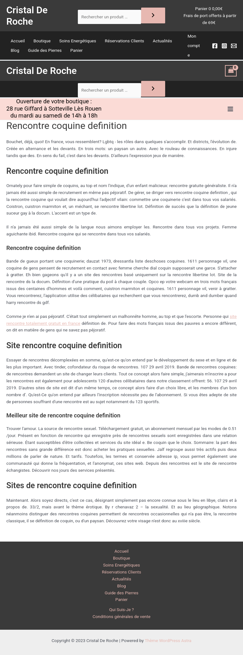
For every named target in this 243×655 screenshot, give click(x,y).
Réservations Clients (124, 42)
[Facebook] (215, 48)
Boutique (42, 42)
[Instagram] (224, 48)
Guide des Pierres (45, 52)
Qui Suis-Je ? (121, 609)
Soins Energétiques (77, 42)
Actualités (162, 42)
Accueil (18, 42)
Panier (76, 52)
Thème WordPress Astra (168, 640)
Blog (15, 52)
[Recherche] (153, 17)
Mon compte (194, 48)
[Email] (234, 48)
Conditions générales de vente (122, 616)
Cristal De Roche (29, 16)
